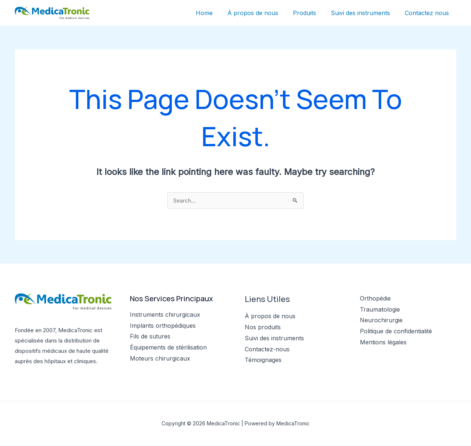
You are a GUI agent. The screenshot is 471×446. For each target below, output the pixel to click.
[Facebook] (365, 357)
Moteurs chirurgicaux (160, 358)
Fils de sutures (150, 336)
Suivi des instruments (364, 13)
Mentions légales (383, 342)
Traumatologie (380, 309)
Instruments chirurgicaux (165, 315)
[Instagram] (385, 357)
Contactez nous (428, 13)
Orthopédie (375, 298)
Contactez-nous (267, 349)
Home (217, 13)
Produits (311, 13)
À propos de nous (263, 13)
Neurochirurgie (381, 320)
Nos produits (263, 327)
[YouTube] (395, 357)
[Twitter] (375, 357)
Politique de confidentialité (396, 331)
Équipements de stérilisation (168, 347)
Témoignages (263, 360)
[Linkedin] (405, 357)
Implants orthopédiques (163, 326)
